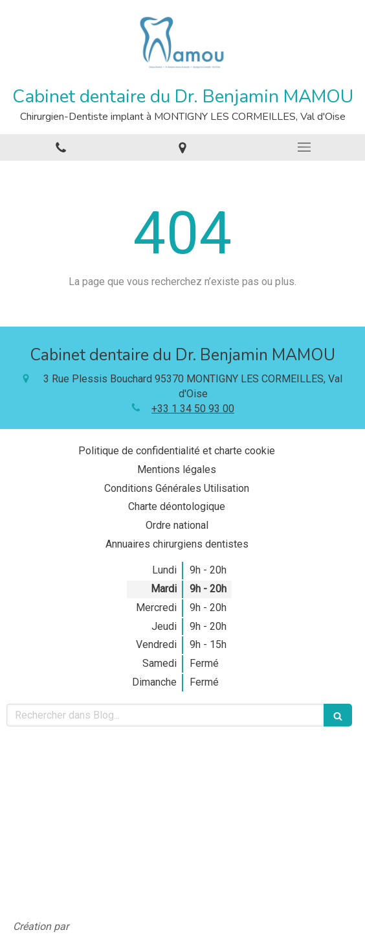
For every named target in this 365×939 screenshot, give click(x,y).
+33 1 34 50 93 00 (192, 408)
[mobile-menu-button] (304, 147)
